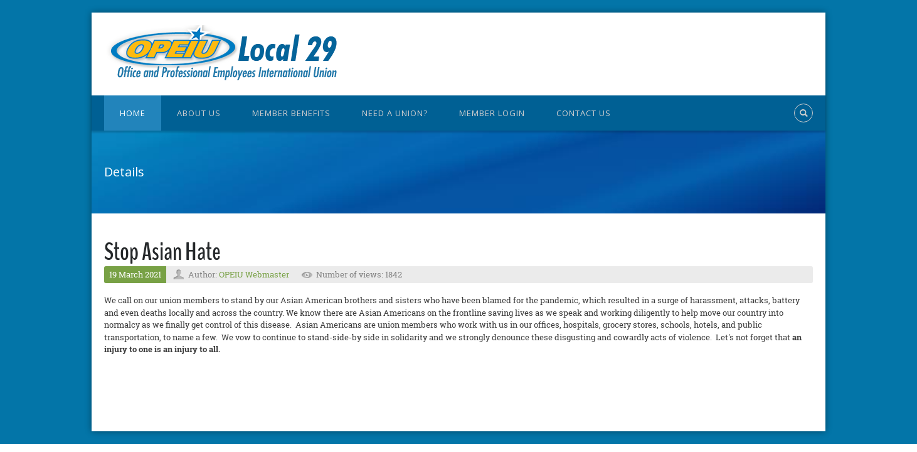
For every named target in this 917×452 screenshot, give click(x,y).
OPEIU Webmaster (254, 274)
